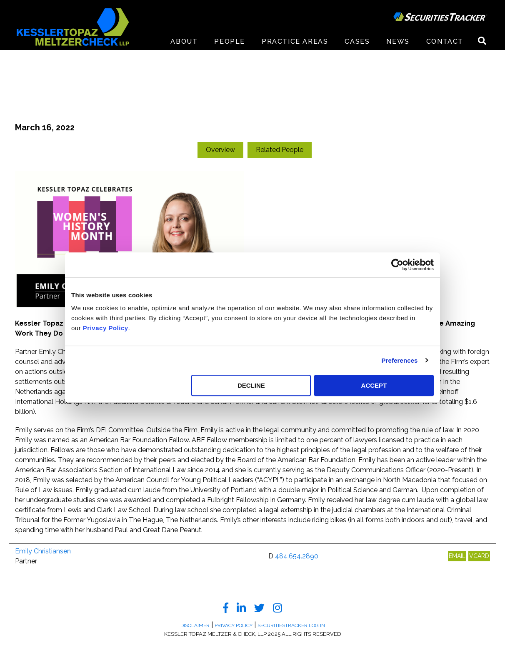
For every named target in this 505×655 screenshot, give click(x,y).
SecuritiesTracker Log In (291, 625)
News (397, 41)
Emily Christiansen (43, 551)
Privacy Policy (105, 327)
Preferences (400, 360)
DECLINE (251, 385)
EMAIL (457, 556)
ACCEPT (374, 385)
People (229, 41)
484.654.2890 (296, 556)
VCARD (479, 556)
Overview (220, 150)
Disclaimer (195, 625)
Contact (444, 41)
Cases (357, 41)
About (184, 41)
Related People (279, 150)
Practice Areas (295, 41)
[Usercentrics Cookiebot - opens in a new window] (397, 265)
